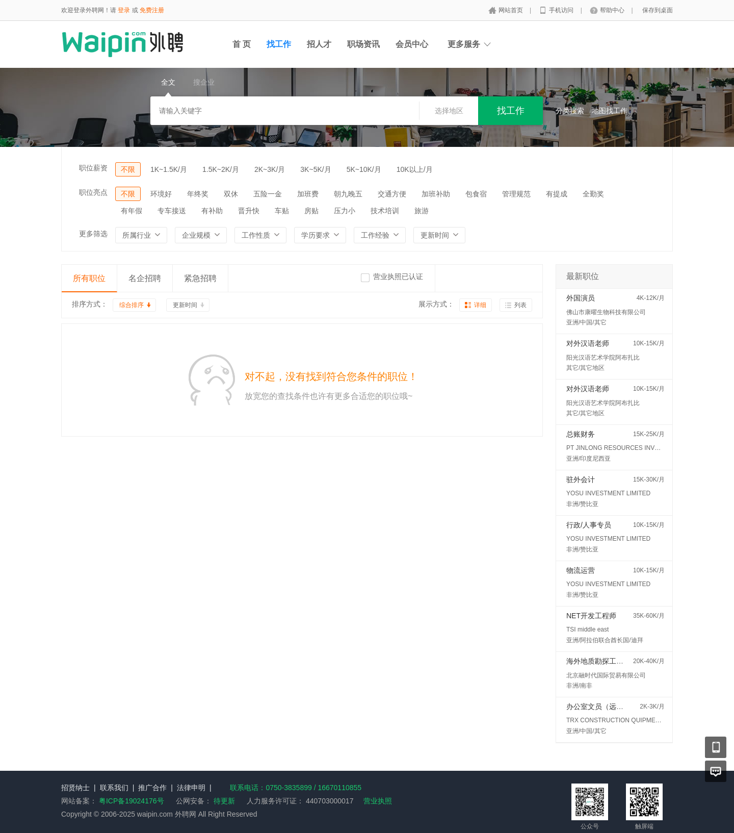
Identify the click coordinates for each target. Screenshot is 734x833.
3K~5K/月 (315, 169)
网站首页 (512, 10)
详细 (480, 305)
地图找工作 (609, 111)
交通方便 (392, 194)
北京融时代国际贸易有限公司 (606, 675)
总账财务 (580, 434)
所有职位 (89, 278)
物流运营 (580, 570)
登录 (124, 10)
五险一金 (267, 194)
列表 (520, 305)
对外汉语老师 (587, 343)
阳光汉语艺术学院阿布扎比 (603, 357)
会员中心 (412, 44)
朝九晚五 (348, 194)
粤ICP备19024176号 (131, 801)
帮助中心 (613, 10)
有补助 (212, 211)
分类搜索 (570, 111)
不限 (128, 169)
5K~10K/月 (364, 169)
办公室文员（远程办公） (605, 706)
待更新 (223, 801)
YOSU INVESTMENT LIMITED (608, 493)
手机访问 (562, 10)
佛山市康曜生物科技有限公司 (606, 312)
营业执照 (377, 801)
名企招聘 (144, 278)
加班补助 (436, 194)
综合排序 (131, 305)
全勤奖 (593, 194)
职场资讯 (363, 44)
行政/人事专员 (588, 525)
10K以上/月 (415, 169)
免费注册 (152, 10)
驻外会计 (580, 479)
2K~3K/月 (269, 169)
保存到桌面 (657, 10)
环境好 (161, 194)
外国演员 (580, 298)
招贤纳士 (75, 788)
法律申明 (191, 788)
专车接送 (172, 211)
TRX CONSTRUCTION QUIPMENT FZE (621, 720)
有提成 (556, 194)
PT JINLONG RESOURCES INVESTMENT (625, 447)
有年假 (131, 211)
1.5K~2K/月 (220, 169)
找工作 (279, 44)
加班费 (308, 194)
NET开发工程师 (591, 616)
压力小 (344, 211)
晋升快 (248, 211)
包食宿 (476, 194)
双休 (231, 194)
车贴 (282, 211)
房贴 (311, 211)
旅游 (421, 211)
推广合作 (152, 788)
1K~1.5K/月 (168, 169)
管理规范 (516, 194)
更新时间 (185, 305)
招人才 (319, 44)
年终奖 (197, 194)
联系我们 (114, 788)
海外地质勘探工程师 (598, 661)
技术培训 (385, 211)
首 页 (241, 44)
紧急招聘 (200, 278)
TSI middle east (587, 629)
